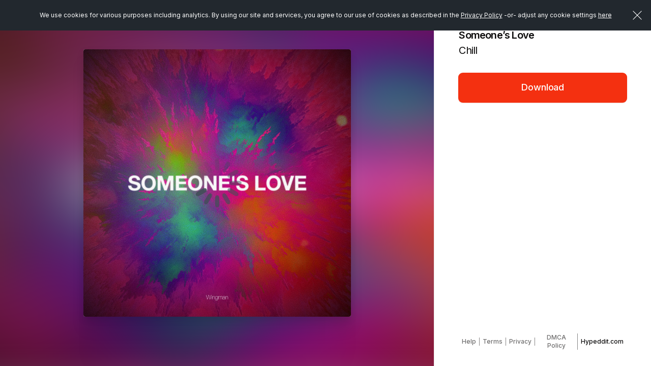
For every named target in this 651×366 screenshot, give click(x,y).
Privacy (520, 341)
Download (542, 87)
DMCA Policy (556, 341)
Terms (492, 341)
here (605, 15)
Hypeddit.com (602, 341)
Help (469, 341)
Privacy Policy (481, 15)
